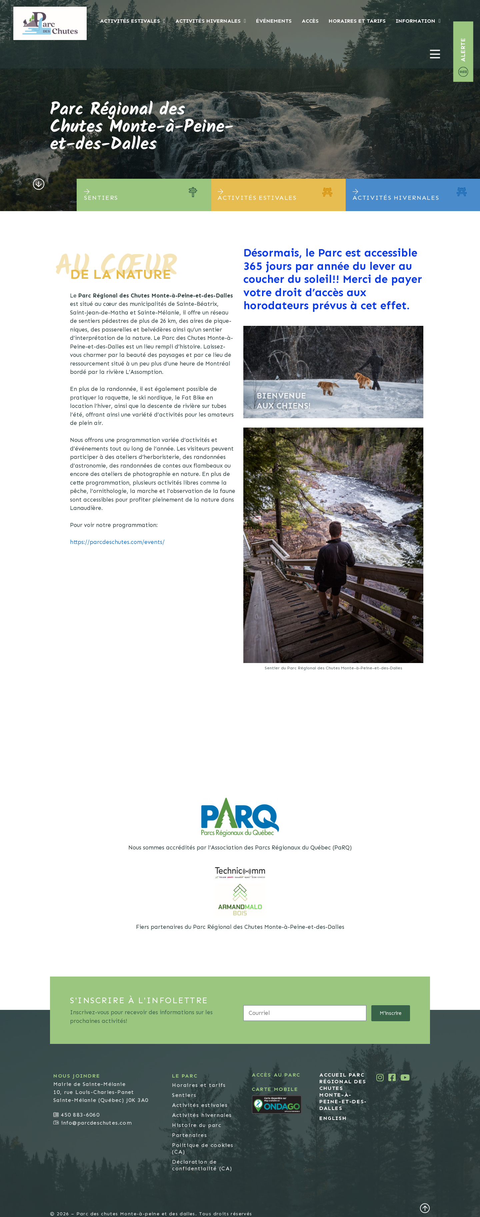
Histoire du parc (197, 1125)
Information (418, 21)
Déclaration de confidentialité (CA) (202, 1164)
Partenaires (189, 1135)
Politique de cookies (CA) (203, 1148)
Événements (274, 21)
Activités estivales (132, 21)
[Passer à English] (344, 1118)
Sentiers (184, 1095)
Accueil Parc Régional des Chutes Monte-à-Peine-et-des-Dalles (343, 1091)
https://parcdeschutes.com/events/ (117, 541)
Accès (310, 21)
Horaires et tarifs (357, 21)
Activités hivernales (210, 21)
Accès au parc (276, 1074)
